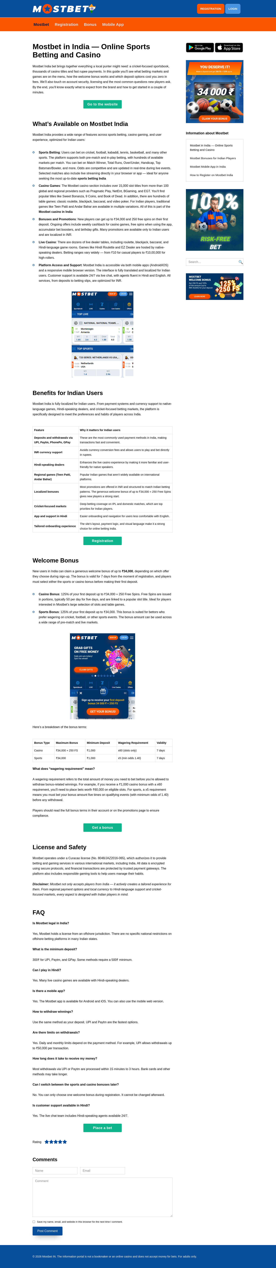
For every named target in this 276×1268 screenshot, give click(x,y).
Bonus (90, 24)
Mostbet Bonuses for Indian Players (213, 157)
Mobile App (113, 24)
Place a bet (102, 1127)
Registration (66, 24)
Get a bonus (102, 827)
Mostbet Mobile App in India (208, 166)
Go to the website (102, 104)
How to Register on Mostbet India (211, 174)
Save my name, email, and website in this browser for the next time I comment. (80, 1221)
